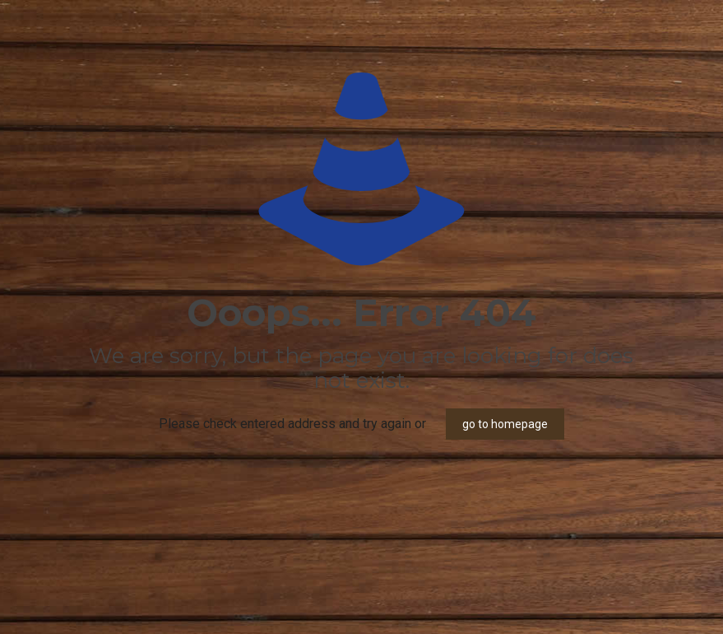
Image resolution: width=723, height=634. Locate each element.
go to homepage (505, 424)
